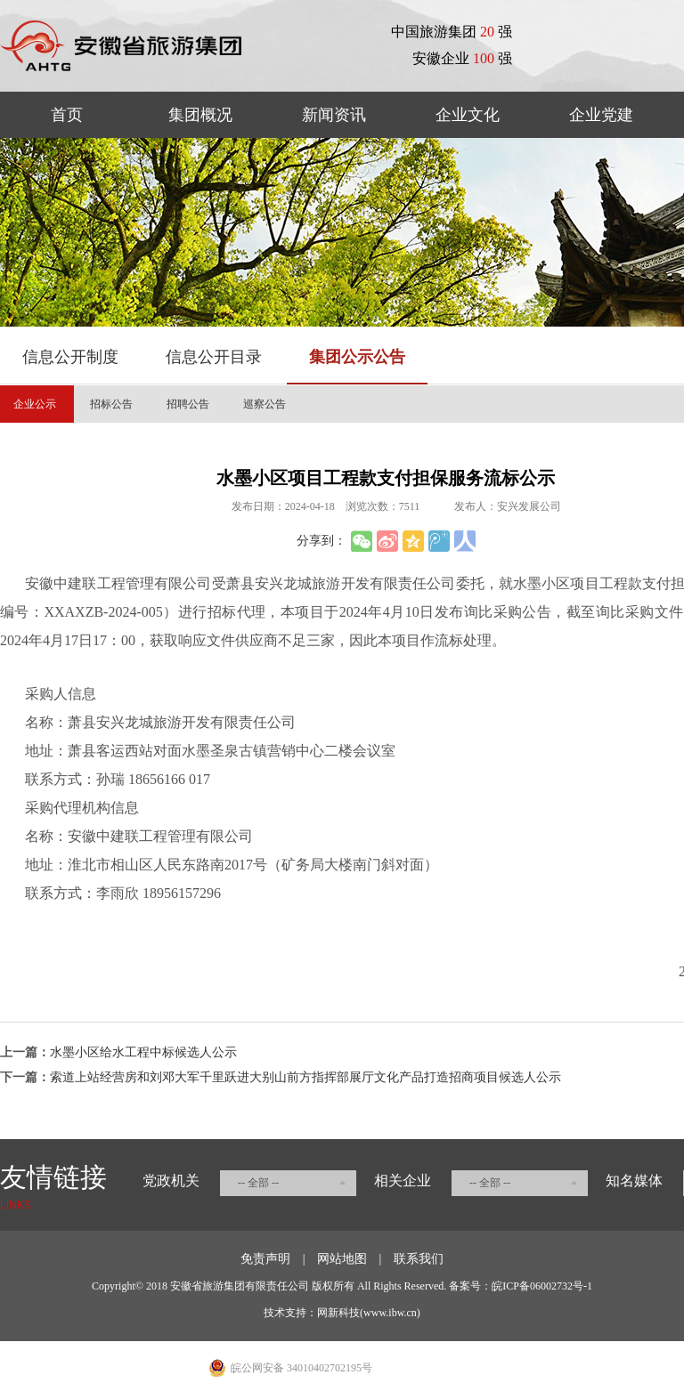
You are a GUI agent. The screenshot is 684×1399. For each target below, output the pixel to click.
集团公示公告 (357, 357)
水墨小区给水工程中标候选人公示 (143, 1052)
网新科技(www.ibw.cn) (368, 1312)
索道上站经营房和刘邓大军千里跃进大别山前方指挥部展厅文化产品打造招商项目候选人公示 (305, 1077)
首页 (67, 115)
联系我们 (419, 1259)
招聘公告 (188, 404)
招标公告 (111, 404)
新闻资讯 (334, 115)
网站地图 (342, 1259)
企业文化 (468, 115)
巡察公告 (264, 404)
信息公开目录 (214, 357)
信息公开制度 (70, 357)
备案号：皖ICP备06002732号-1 (520, 1286)
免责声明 (265, 1259)
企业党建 (601, 115)
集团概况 (200, 115)
